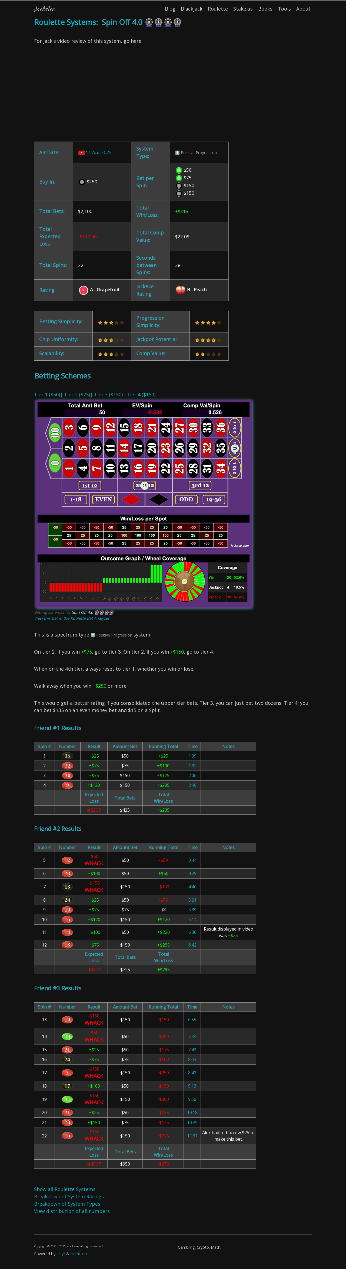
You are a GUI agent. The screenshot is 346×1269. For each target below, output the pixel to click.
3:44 (192, 860)
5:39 (192, 910)
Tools (284, 8)
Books (265, 8)
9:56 (192, 1099)
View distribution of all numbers (72, 1211)
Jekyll (60, 1253)
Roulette (218, 8)
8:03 (192, 1059)
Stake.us (243, 8)
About (303, 8)
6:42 (192, 945)
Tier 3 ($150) (108, 394)
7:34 (192, 1036)
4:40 (192, 887)
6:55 (192, 1020)
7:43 (192, 1050)
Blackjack (191, 8)
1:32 (192, 766)
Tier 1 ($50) (47, 394)
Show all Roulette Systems (64, 1189)
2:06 (192, 775)
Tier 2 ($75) (77, 394)
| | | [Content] (173, 642)
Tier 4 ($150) (141, 394)
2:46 (192, 785)
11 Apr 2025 (95, 152)
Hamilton (78, 1253)
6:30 (192, 932)
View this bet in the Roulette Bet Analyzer (71, 618)
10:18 (192, 1112)
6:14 (192, 919)
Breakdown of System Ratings (69, 1196)
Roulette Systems (65, 22)
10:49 (192, 1123)
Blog (170, 8)
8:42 (192, 1073)
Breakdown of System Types (67, 1204)
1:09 (192, 756)
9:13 (192, 1086)
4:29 (192, 873)
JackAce (44, 8)
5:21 (192, 900)
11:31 (192, 1136)
